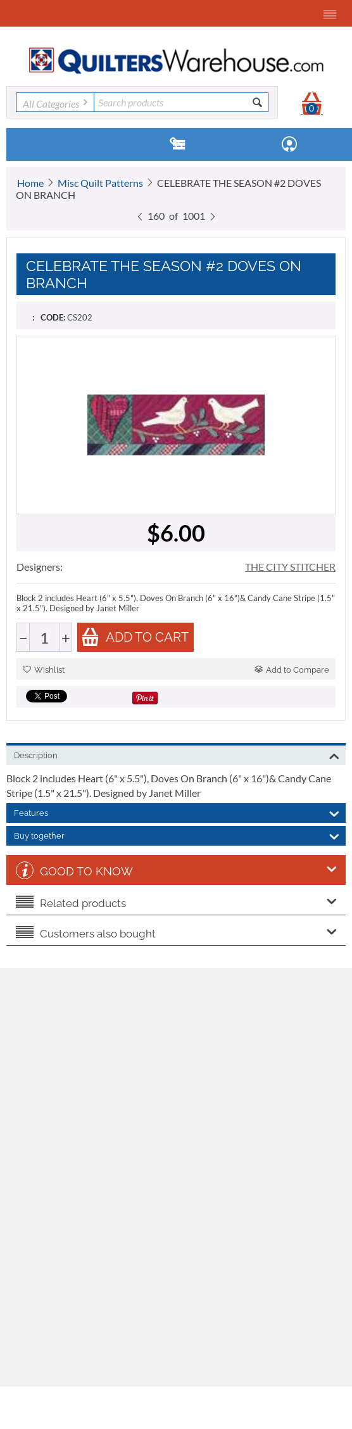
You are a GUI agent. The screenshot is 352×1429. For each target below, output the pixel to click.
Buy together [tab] (176, 835)
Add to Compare (292, 670)
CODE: (53, 317)
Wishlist (44, 670)
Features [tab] (176, 812)
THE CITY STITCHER (290, 567)
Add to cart (135, 637)
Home (30, 183)
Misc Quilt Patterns (100, 183)
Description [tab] (176, 754)
